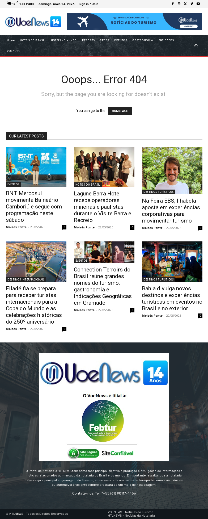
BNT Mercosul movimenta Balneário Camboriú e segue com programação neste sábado (34, 206)
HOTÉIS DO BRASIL (87, 184)
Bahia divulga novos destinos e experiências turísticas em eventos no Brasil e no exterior (172, 298)
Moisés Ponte (16, 227)
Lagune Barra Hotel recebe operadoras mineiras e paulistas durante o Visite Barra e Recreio (102, 206)
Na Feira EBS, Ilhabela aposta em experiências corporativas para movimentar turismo (171, 211)
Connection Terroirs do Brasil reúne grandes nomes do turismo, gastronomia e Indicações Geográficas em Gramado (103, 286)
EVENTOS (13, 184)
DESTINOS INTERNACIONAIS (26, 279)
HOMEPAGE (120, 111)
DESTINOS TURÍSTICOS (158, 192)
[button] (196, 45)
